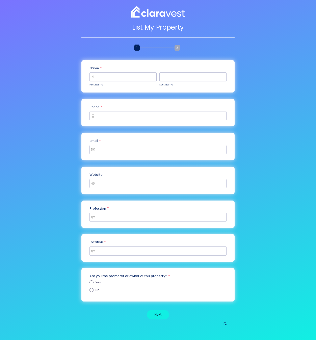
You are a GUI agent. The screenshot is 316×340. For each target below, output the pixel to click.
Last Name (166, 84)
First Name (96, 84)
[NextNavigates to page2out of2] (158, 314)
